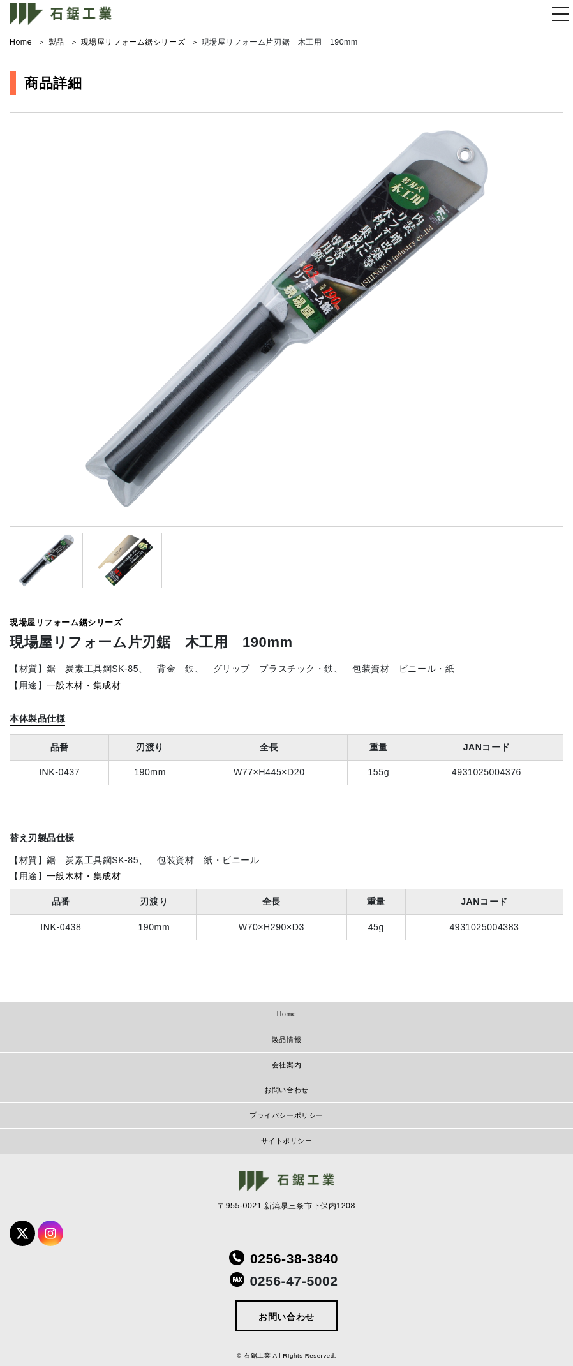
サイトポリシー (287, 1141)
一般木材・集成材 (84, 685)
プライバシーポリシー (286, 1115)
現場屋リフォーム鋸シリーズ (66, 622)
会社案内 (286, 1065)
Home (286, 1014)
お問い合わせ (286, 1090)
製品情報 (286, 1039)
